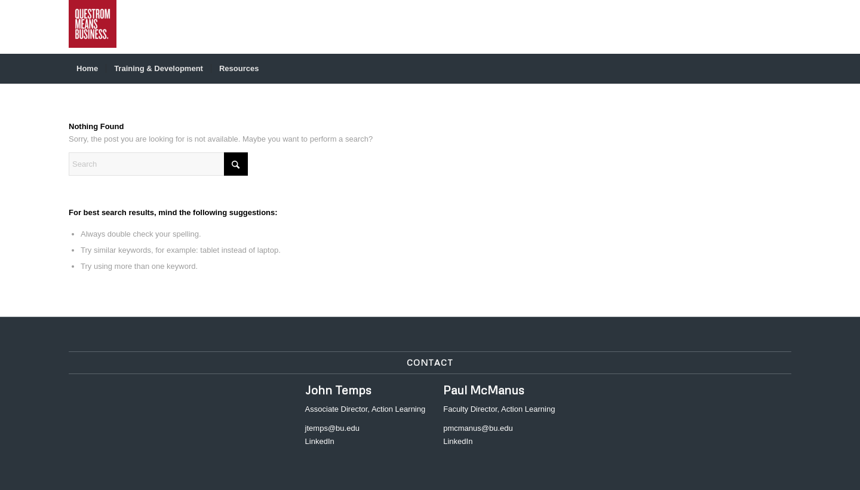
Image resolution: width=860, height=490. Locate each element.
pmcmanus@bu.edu (478, 428)
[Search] (783, 69)
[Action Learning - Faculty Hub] (92, 27)
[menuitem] (87, 69)
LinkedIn (319, 441)
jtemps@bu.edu (332, 428)
